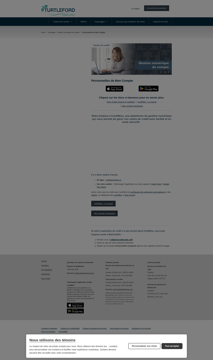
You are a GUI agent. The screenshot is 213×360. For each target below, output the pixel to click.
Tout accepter (172, 346)
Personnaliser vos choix (144, 346)
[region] (106, 346)
